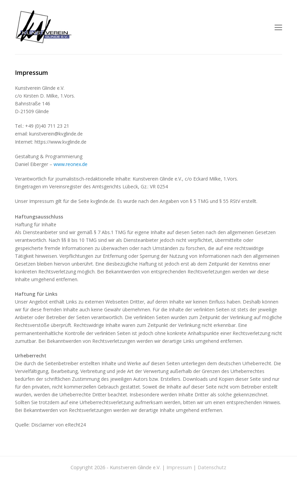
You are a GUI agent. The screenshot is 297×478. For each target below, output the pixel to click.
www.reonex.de (70, 164)
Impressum (179, 467)
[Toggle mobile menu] (278, 27)
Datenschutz (212, 467)
